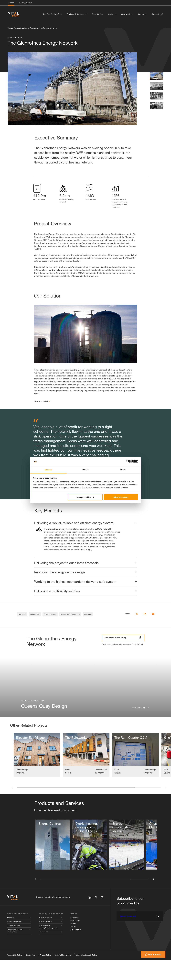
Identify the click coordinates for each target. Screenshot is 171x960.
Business (11, 3)
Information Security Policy (86, 955)
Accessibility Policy (14, 955)
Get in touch (154, 954)
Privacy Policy (45, 955)
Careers (141, 14)
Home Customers (25, 3)
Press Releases (76, 930)
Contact (155, 14)
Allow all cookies (120, 497)
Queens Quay (138, 707)
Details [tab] (85, 470)
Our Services (43, 932)
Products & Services (76, 14)
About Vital (125, 14)
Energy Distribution (46, 922)
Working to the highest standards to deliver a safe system (75, 582)
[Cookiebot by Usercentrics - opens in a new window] (127, 461)
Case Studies (97, 14)
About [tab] (122, 470)
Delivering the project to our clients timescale (66, 563)
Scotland (87, 614)
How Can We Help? (51, 14)
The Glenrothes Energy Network (43, 28)
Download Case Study (123, 637)
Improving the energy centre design (59, 572)
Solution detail (42, 401)
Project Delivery (50, 614)
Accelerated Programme (70, 614)
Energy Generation (45, 918)
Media (110, 14)
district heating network (52, 270)
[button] (12, 787)
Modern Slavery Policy (63, 955)
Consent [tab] (48, 470)
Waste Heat (34, 614)
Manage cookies (85, 497)
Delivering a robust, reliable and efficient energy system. (74, 523)
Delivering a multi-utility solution (57, 591)
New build (22, 614)
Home (10, 28)
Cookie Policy (31, 955)
